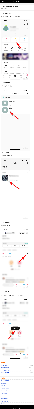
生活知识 (19, 4)
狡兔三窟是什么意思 (5, 380)
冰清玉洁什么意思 (4, 398)
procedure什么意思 (4, 396)
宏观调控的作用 (4, 393)
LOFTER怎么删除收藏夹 (5, 367)
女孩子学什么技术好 (5, 388)
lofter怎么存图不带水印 (5, 372)
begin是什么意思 (4, 383)
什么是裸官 (3, 403)
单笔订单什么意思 (4, 390)
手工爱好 (14, 4)
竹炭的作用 (3, 385)
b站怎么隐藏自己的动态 (5, 374)
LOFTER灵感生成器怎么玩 (6, 370)
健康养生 (28, 4)
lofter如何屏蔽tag (4, 365)
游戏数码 (9, 4)
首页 (1, 4)
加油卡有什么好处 (4, 401)
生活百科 (23, 4)
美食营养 (5, 4)
